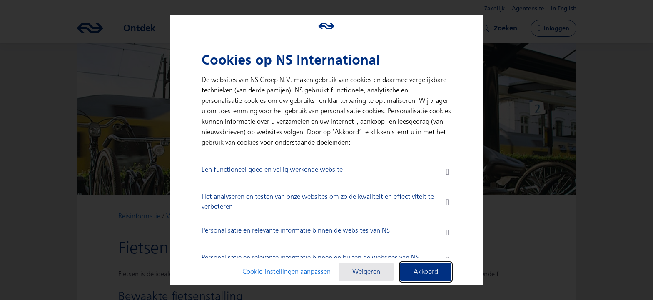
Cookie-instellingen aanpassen (286, 272)
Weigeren (366, 272)
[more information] (447, 171)
